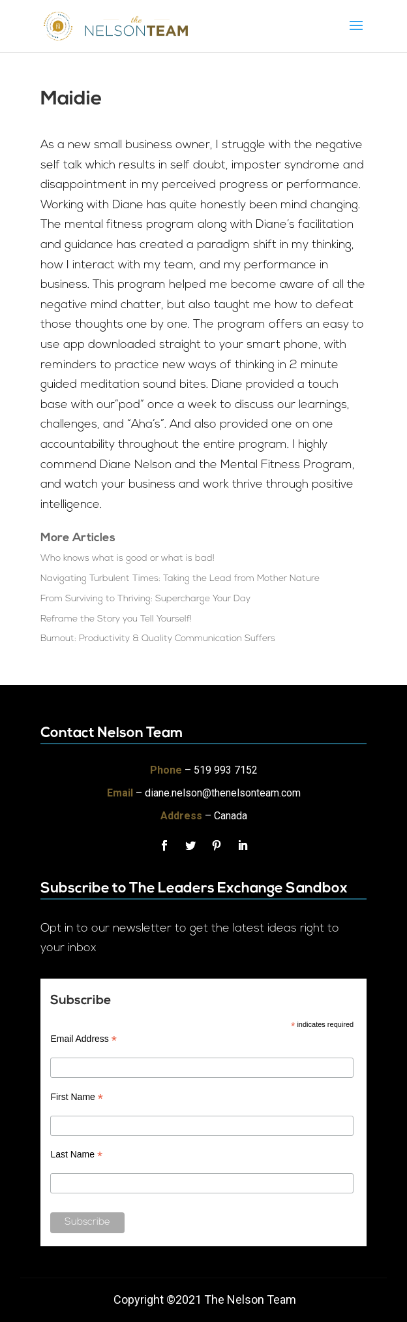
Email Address (83, 1039)
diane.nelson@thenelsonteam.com (223, 793)
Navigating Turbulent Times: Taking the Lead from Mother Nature (180, 579)
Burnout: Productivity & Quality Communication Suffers (157, 639)
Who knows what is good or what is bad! (127, 558)
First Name (76, 1097)
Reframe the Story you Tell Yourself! (116, 619)
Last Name (76, 1154)
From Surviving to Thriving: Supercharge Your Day (145, 599)
